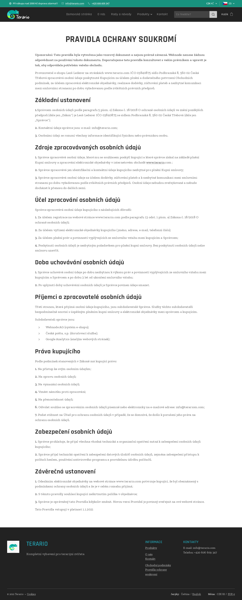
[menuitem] (87, 14)
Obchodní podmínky (158, 565)
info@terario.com (74, 3)
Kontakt (150, 558)
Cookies (31, 594)
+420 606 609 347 (100, 3)
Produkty (151, 547)
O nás (149, 554)
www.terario (155, 162)
